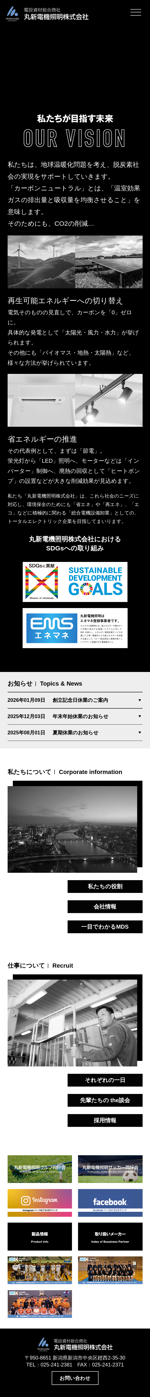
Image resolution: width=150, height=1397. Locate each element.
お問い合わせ (75, 1378)
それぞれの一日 (105, 1080)
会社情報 (105, 907)
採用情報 (105, 1120)
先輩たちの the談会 (105, 1100)
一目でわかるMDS (104, 927)
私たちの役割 (105, 886)
